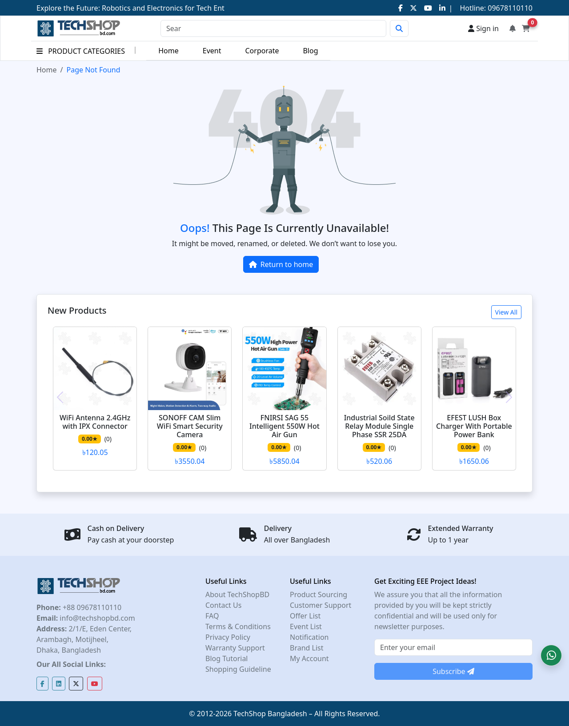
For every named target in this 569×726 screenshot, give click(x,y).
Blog (310, 51)
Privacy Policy (227, 637)
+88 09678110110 (91, 607)
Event (212, 51)
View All (506, 312)
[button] (551, 655)
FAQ (212, 616)
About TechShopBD (237, 594)
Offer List (305, 616)
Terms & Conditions (238, 626)
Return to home (281, 264)
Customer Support (320, 605)
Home (168, 51)
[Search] (273, 28)
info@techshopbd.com (96, 618)
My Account (309, 658)
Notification (309, 637)
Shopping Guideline (238, 669)
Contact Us (223, 605)
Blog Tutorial (226, 658)
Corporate (262, 51)
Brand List (307, 648)
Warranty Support (235, 648)
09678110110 (509, 8)
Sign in (483, 28)
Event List (306, 626)
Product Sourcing (318, 594)
